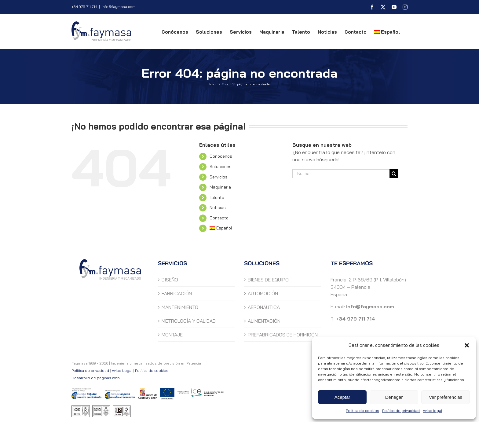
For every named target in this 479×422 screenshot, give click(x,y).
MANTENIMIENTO (180, 307)
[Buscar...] (340, 173)
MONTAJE (172, 335)
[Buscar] (393, 173)
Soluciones (221, 166)
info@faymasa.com (119, 6)
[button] (467, 345)
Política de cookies (362, 410)
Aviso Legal (122, 370)
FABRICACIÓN (177, 293)
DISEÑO (170, 280)
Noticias (218, 207)
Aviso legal (432, 410)
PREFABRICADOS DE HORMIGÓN (283, 335)
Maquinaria (220, 187)
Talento (217, 197)
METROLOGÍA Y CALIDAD (189, 321)
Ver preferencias (445, 397)
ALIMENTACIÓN (264, 321)
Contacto (219, 218)
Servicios (219, 177)
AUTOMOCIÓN (263, 293)
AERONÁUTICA (264, 307)
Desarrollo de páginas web (95, 378)
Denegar (394, 397)
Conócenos (221, 156)
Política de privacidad (401, 410)
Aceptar (342, 397)
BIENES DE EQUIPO (268, 280)
